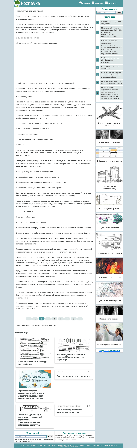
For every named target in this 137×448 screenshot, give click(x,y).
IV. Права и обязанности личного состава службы (111, 82)
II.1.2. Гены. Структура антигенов (110, 67)
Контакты (112, 3)
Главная (86, 3)
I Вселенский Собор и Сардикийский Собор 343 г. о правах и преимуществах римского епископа (111, 32)
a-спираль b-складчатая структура (111, 22)
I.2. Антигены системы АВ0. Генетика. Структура (110, 60)
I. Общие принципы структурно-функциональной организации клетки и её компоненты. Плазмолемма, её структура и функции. (111, 47)
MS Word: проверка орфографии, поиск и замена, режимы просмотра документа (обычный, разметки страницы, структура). (110, 92)
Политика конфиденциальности (106, 445)
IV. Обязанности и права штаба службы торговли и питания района (111, 75)
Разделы (99, 3)
